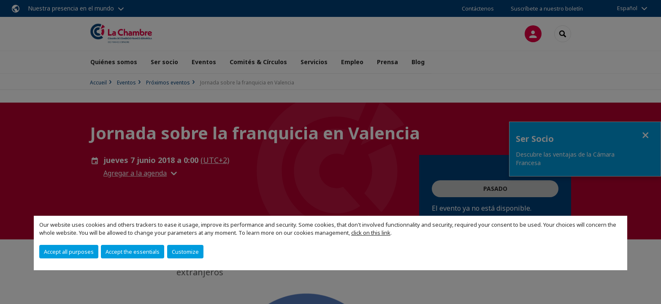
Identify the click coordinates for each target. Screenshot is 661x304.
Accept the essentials (133, 251)
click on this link (370, 232)
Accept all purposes (69, 251)
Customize (185, 251)
